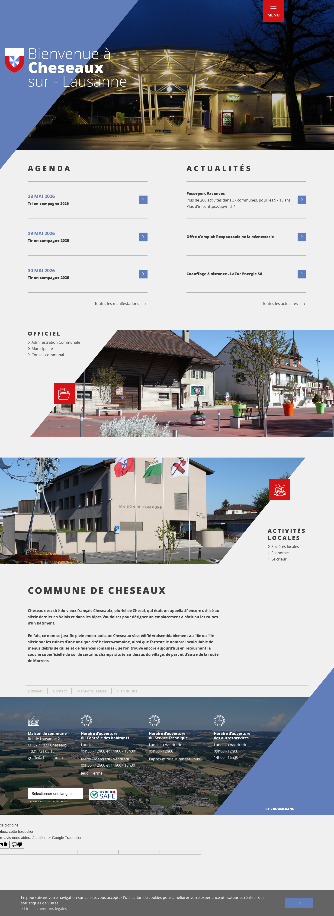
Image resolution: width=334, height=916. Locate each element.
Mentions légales (92, 691)
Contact (60, 691)
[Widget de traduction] (55, 793)
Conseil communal (48, 354)
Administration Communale (56, 342)
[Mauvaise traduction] (17, 845)
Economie (280, 552)
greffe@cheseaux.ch (45, 757)
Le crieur (279, 559)
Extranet (35, 691)
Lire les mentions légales (45, 908)
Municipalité (42, 348)
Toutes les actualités (284, 303)
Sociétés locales (285, 546)
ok (299, 903)
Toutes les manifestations (121, 303)
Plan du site (127, 691)
